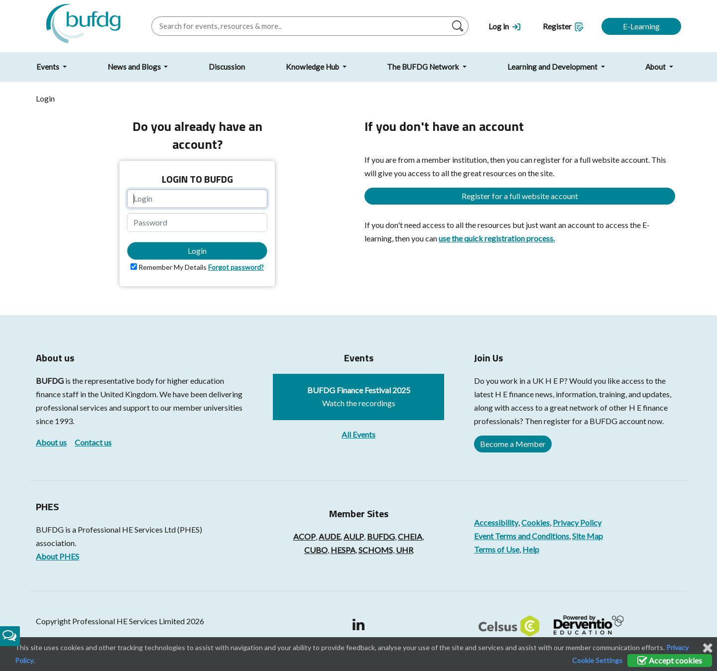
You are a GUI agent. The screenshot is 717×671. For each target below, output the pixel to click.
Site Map (587, 536)
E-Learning (641, 26)
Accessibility (496, 522)
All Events (358, 434)
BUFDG (50, 380)
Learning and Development (553, 66)
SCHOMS (375, 550)
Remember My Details (172, 267)
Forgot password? (236, 267)
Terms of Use (496, 549)
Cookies (535, 522)
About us (51, 442)
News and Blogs (135, 66)
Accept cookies (669, 660)
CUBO (316, 550)
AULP (354, 536)
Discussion (227, 66)
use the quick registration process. (497, 238)
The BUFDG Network (424, 66)
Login (197, 250)
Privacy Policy (577, 522)
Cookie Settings (597, 660)
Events (48, 66)
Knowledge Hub (313, 66)
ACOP (304, 536)
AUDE (330, 536)
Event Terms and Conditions (521, 536)
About (656, 66)
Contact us (93, 442)
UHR (404, 550)
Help (530, 549)
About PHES (57, 556)
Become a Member (513, 443)
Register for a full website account (520, 196)
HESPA (343, 550)
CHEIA (410, 536)
